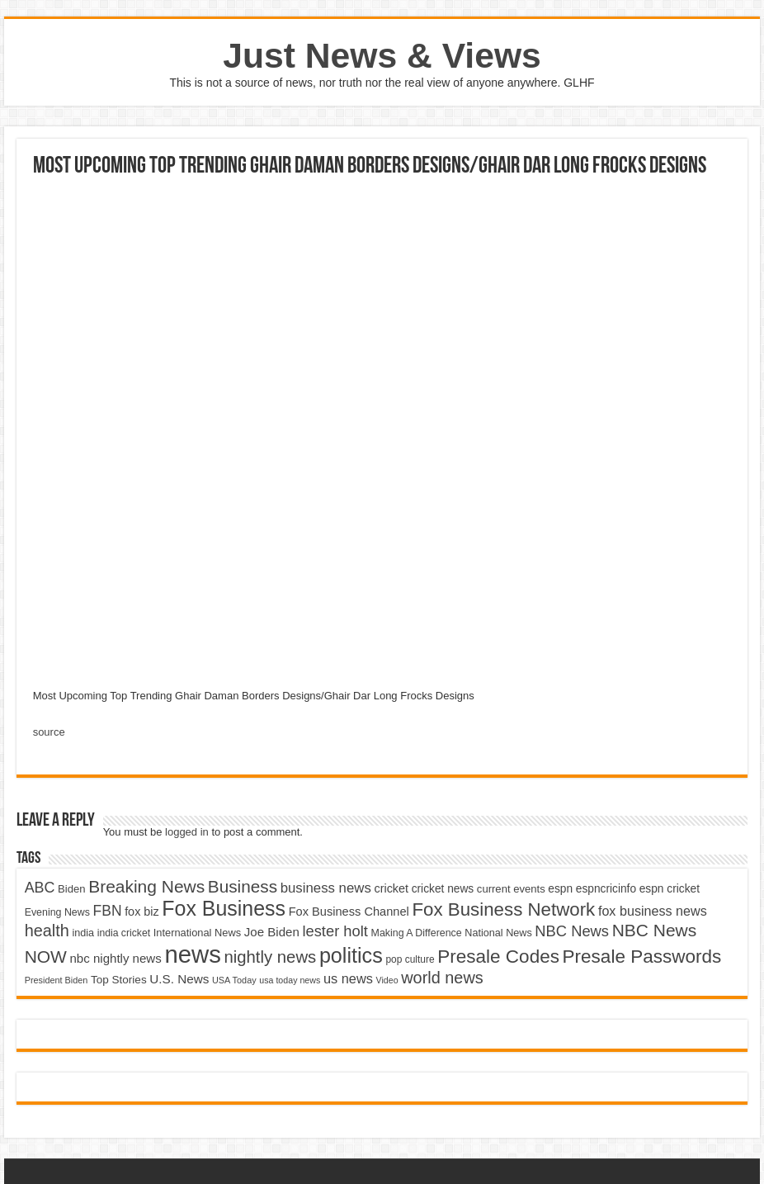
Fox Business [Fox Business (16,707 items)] (223, 908)
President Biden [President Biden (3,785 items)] (56, 980)
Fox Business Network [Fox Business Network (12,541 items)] (503, 909)
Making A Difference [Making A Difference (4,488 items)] (416, 933)
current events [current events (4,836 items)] (511, 889)
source (49, 732)
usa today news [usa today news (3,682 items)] (289, 980)
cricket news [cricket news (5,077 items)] (443, 889)
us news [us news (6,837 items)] (348, 978)
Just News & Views (382, 55)
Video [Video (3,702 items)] (387, 980)
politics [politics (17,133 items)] (351, 955)
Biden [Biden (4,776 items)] (71, 889)
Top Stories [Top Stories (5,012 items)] (119, 979)
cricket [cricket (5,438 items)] (391, 888)
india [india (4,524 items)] (83, 933)
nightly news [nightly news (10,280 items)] (270, 957)
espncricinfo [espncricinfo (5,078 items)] (606, 889)
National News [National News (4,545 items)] (498, 933)
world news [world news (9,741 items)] (442, 978)
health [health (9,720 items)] (47, 930)
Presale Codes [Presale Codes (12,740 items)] (498, 956)
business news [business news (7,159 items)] (326, 888)
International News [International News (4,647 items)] (197, 932)
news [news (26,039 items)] (192, 954)
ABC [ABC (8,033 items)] (40, 887)
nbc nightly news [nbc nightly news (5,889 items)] (116, 958)
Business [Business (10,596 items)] (242, 886)
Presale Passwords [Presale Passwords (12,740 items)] (642, 956)
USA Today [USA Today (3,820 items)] (234, 980)
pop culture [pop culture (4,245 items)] (409, 959)
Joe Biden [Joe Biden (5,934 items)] (271, 932)
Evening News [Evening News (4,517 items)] (57, 912)
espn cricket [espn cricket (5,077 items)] (669, 889)
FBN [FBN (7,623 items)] (107, 910)
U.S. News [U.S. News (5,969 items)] (179, 979)
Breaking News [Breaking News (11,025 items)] (146, 886)
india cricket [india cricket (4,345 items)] (123, 933)
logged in (187, 832)
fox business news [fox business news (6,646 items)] (652, 910)
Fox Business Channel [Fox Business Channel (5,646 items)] (349, 911)
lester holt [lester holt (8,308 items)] (335, 931)
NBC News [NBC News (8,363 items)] (572, 931)
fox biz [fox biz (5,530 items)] (142, 911)
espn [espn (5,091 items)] (560, 889)
